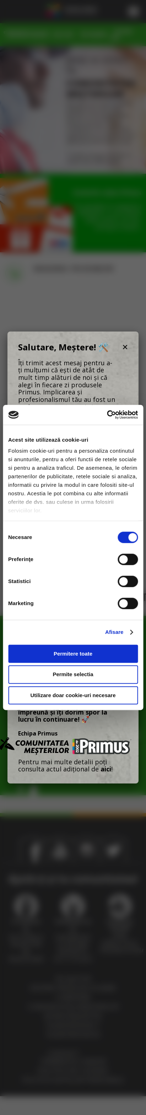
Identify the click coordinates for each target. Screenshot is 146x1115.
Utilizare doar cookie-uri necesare (72, 695)
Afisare (114, 632)
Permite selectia (73, 675)
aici (106, 769)
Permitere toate (73, 654)
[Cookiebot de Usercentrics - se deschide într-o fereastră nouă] (107, 414)
